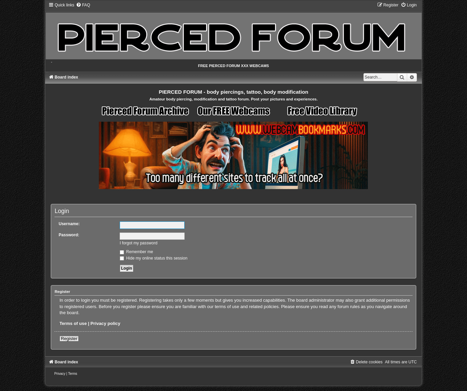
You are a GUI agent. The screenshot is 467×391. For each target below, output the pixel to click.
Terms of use (73, 323)
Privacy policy (105, 323)
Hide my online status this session (154, 258)
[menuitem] (83, 5)
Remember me (136, 251)
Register (69, 338)
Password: (69, 235)
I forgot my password (138, 243)
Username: (69, 223)
